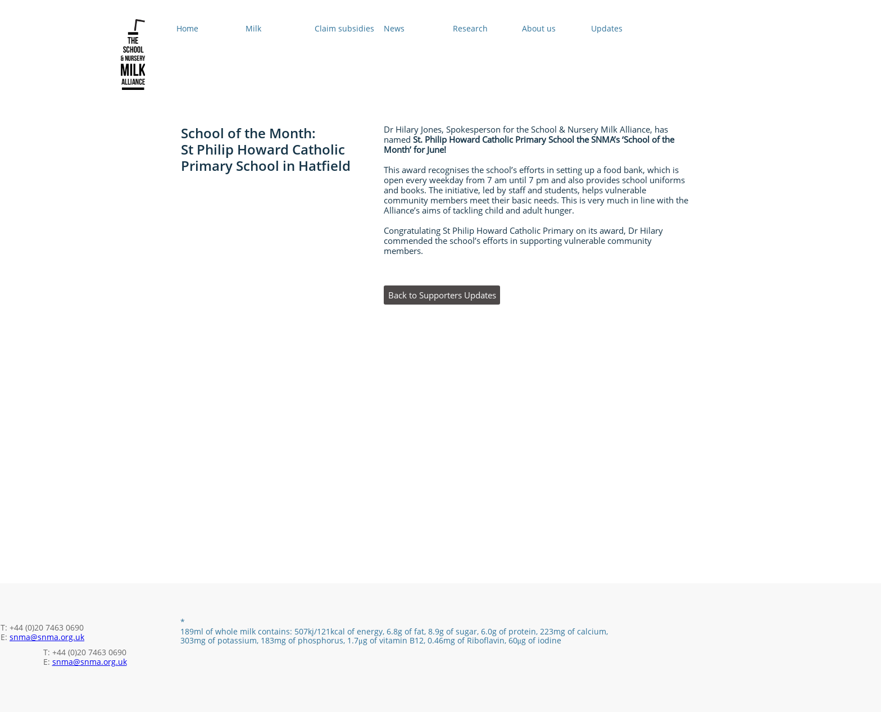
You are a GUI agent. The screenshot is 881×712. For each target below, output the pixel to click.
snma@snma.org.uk (47, 637)
